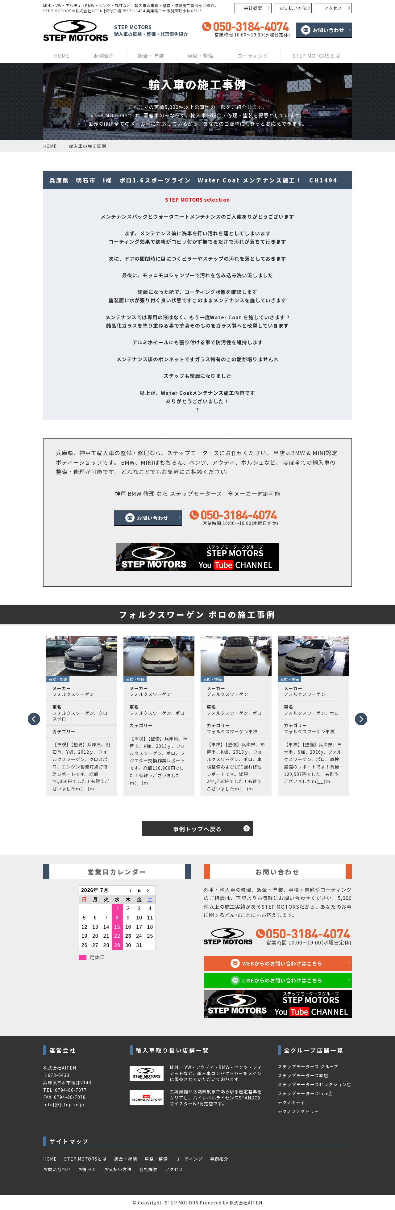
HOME (61, 55)
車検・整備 (200, 55)
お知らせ (87, 1169)
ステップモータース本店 (303, 1075)
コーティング (252, 55)
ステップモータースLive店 (305, 1093)
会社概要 (253, 8)
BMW (298, 453)
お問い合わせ (328, 30)
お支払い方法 (293, 8)
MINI (319, 453)
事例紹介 (103, 55)
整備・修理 (135, 453)
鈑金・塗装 (151, 55)
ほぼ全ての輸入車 (306, 462)
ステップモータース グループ (308, 1066)
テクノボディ (291, 1102)
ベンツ (197, 462)
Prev (33, 717)
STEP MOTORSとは (316, 55)
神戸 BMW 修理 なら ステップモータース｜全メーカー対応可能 (197, 493)
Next (361, 721)
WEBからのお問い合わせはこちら (282, 963)
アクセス (333, 8)
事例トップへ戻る (197, 829)
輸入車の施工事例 (87, 146)
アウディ (223, 462)
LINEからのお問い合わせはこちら (282, 980)
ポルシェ (252, 462)
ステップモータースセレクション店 (314, 1084)
